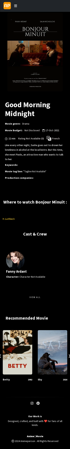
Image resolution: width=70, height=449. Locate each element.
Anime (30, 436)
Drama (25, 124)
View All (35, 297)
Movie (39, 436)
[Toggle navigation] (15, 6)
